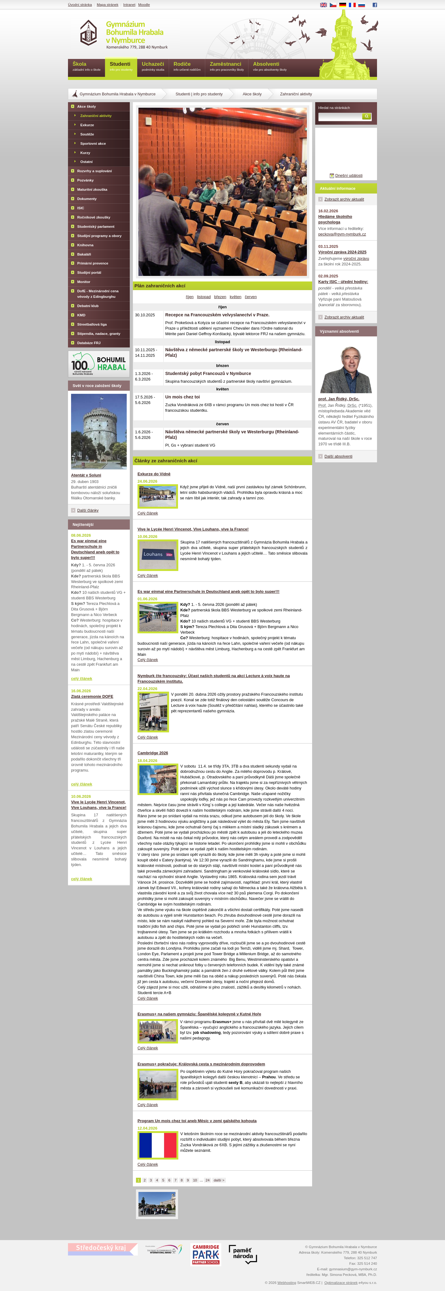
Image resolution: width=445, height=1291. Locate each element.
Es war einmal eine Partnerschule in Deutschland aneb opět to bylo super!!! (208, 591)
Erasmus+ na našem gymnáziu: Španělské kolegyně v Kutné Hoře (199, 1014)
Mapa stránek (107, 4)
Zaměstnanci (227, 67)
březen (220, 296)
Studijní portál (89, 272)
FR (354, 5)
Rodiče (187, 67)
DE (344, 5)
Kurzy (85, 153)
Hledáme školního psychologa (335, 219)
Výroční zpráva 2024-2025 (342, 252)
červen (250, 296)
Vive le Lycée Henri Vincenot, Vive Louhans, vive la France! (193, 529)
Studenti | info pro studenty (199, 94)
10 (195, 1180)
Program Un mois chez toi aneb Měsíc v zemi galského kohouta (197, 1120)
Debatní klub (88, 306)
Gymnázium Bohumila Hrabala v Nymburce (117, 94)
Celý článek (148, 513)
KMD (81, 315)
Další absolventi (338, 456)
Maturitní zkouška (92, 189)
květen (235, 296)
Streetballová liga (92, 324)
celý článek (81, 678)
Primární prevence (92, 263)
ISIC (80, 208)
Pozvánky (85, 180)
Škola (86, 67)
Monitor (83, 282)
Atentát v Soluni (86, 475)
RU (364, 5)
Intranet (129, 4)
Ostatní (86, 162)
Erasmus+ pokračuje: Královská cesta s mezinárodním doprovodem (201, 1064)
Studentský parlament (95, 226)
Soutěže (87, 134)
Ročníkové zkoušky (93, 217)
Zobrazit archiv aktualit (344, 199)
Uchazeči (153, 67)
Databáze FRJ (89, 343)
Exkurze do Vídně (154, 474)
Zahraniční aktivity (96, 116)
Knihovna (85, 245)
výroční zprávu (356, 258)
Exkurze (87, 125)
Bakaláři (84, 254)
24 (208, 1180)
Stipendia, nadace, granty (99, 333)
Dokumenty (87, 199)
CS (335, 5)
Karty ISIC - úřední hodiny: (343, 281)
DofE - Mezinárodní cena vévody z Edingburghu (98, 293)
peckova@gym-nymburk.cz (342, 234)
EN (325, 5)
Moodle (144, 4)
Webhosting (287, 1283)
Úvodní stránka (80, 4)
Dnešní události (348, 175)
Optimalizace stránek (341, 1283)
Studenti (121, 67)
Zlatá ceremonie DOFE (92, 696)
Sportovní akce (93, 143)
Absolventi (270, 67)
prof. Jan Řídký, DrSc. (338, 399)
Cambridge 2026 (153, 753)
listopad (204, 296)
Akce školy (252, 94)
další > (219, 1180)
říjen (190, 296)
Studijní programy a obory (99, 236)
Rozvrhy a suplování (94, 171)
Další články (88, 510)
